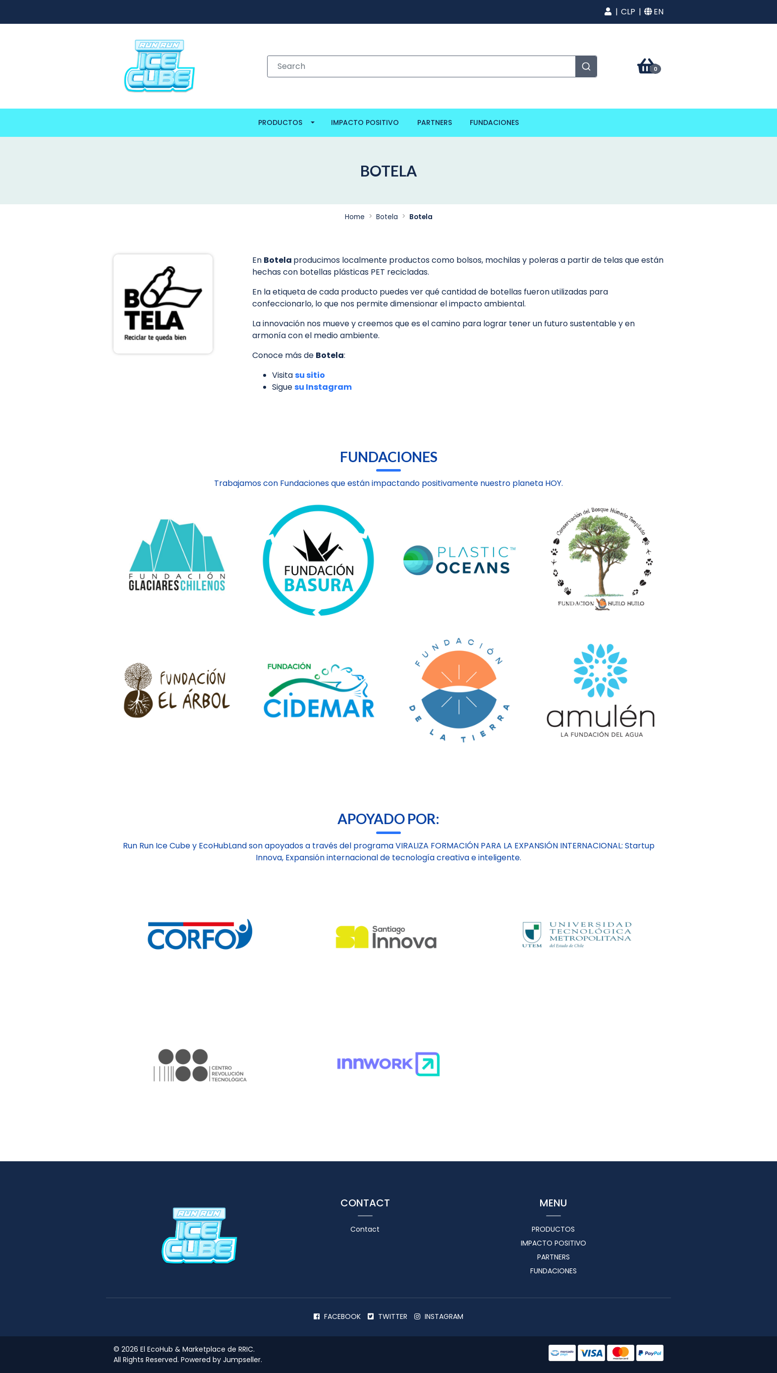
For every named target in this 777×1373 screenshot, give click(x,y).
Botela (387, 217)
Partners (434, 122)
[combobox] (432, 66)
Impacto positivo (365, 122)
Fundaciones (494, 122)
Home (355, 217)
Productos (280, 122)
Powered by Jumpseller (221, 1360)
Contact (365, 1229)
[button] (608, 12)
